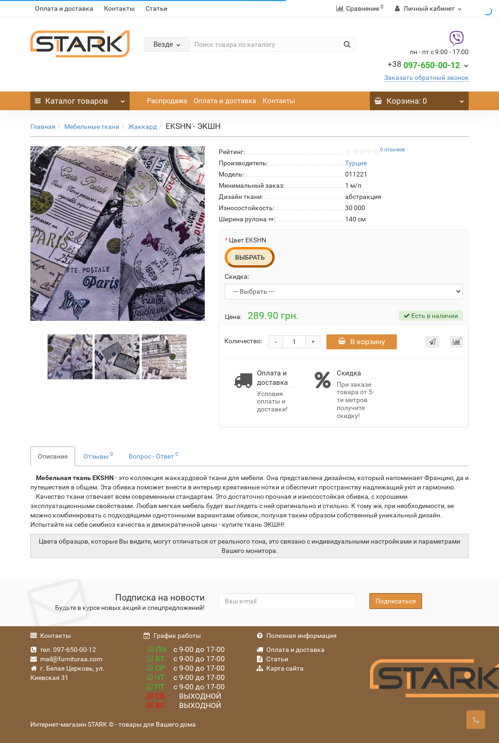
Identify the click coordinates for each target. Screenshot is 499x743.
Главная (42, 126)
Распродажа (167, 101)
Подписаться (395, 601)
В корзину (361, 341)
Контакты (119, 8)
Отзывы (98, 455)
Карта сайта (280, 668)
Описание (53, 456)
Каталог (80, 99)
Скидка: (237, 276)
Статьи (156, 8)
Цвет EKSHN (247, 240)
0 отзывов (392, 150)
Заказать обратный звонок (426, 77)
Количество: (243, 341)
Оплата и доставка (64, 8)
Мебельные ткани (91, 126)
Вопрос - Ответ (153, 455)
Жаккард (142, 126)
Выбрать (250, 257)
